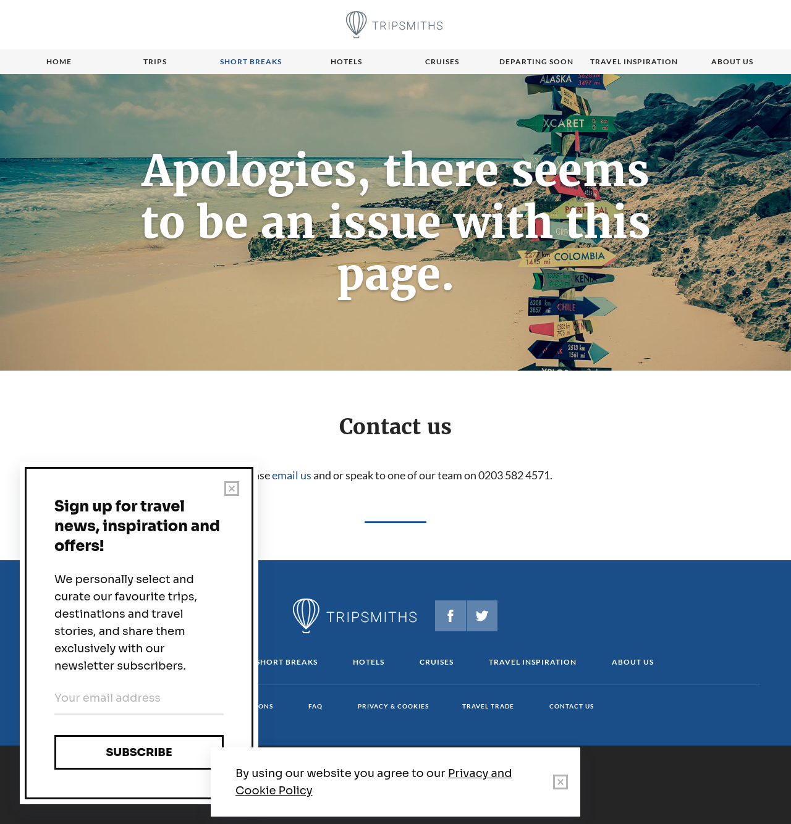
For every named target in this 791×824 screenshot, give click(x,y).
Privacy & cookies (393, 706)
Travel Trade (488, 706)
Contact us (571, 706)
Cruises (442, 61)
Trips (155, 61)
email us (291, 475)
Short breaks (251, 61)
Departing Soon (536, 61)
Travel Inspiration (634, 61)
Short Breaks (287, 661)
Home (59, 61)
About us (732, 61)
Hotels (346, 61)
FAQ (315, 706)
